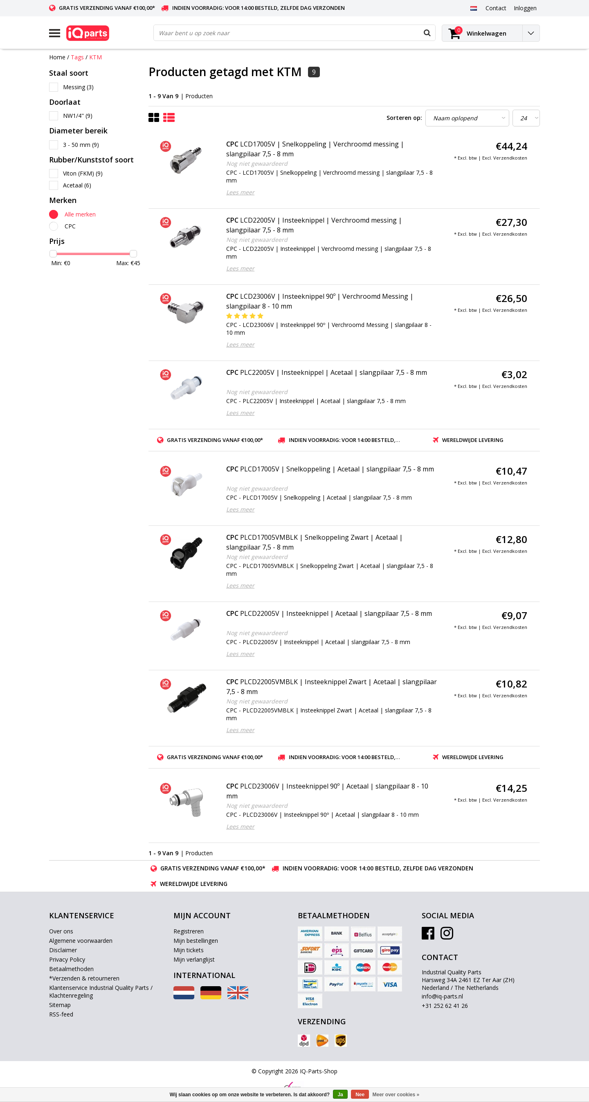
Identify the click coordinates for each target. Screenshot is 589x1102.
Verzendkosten (510, 158)
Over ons (61, 931)
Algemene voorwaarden (80, 940)
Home (57, 57)
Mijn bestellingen (195, 940)
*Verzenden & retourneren (84, 978)
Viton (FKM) (83, 173)
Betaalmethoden (71, 969)
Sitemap (60, 1005)
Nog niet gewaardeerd (257, 163)
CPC (70, 226)
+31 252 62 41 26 (445, 1006)
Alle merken (80, 214)
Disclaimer (63, 950)
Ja (340, 1094)
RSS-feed (61, 1014)
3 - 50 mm (81, 145)
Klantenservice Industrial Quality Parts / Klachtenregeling (101, 991)
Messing (78, 87)
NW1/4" (77, 115)
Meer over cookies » (396, 1094)
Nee (359, 1094)
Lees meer (240, 192)
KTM (95, 57)
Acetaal (77, 185)
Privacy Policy (67, 959)
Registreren (188, 931)
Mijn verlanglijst (194, 959)
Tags (77, 57)
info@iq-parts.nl (442, 996)
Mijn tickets (188, 950)
